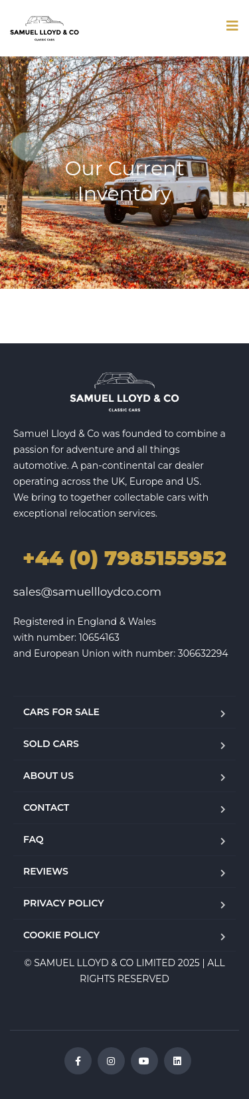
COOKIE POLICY (61, 935)
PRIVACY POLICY (63, 903)
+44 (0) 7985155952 (124, 558)
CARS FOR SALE (61, 712)
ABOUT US (48, 776)
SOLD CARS (51, 744)
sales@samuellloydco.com (87, 591)
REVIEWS (45, 871)
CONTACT (46, 807)
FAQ (33, 839)
